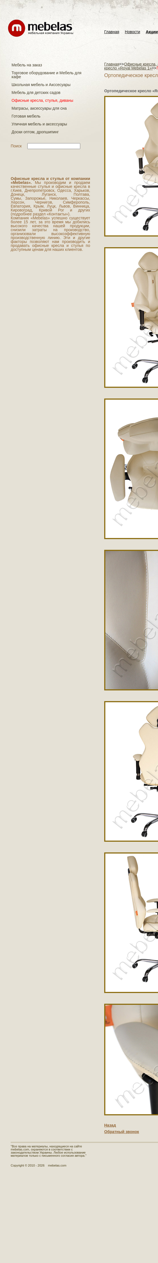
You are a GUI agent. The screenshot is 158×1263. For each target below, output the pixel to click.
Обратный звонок (121, 1131)
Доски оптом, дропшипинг (35, 132)
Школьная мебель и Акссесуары (41, 84)
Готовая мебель (26, 116)
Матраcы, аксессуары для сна (39, 108)
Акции (152, 32)
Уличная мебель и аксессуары (39, 124)
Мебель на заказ (27, 65)
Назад (110, 1125)
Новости (132, 32)
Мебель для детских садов (36, 92)
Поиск (16, 146)
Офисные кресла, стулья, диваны (42, 100)
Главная (111, 32)
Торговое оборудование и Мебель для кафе (46, 75)
